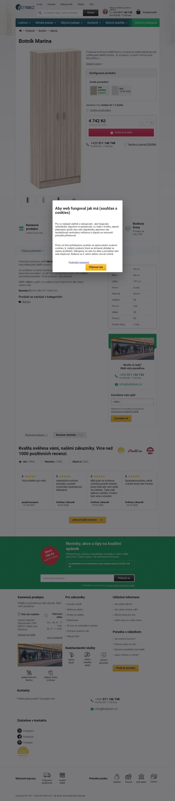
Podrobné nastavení (79, 262)
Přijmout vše (96, 267)
